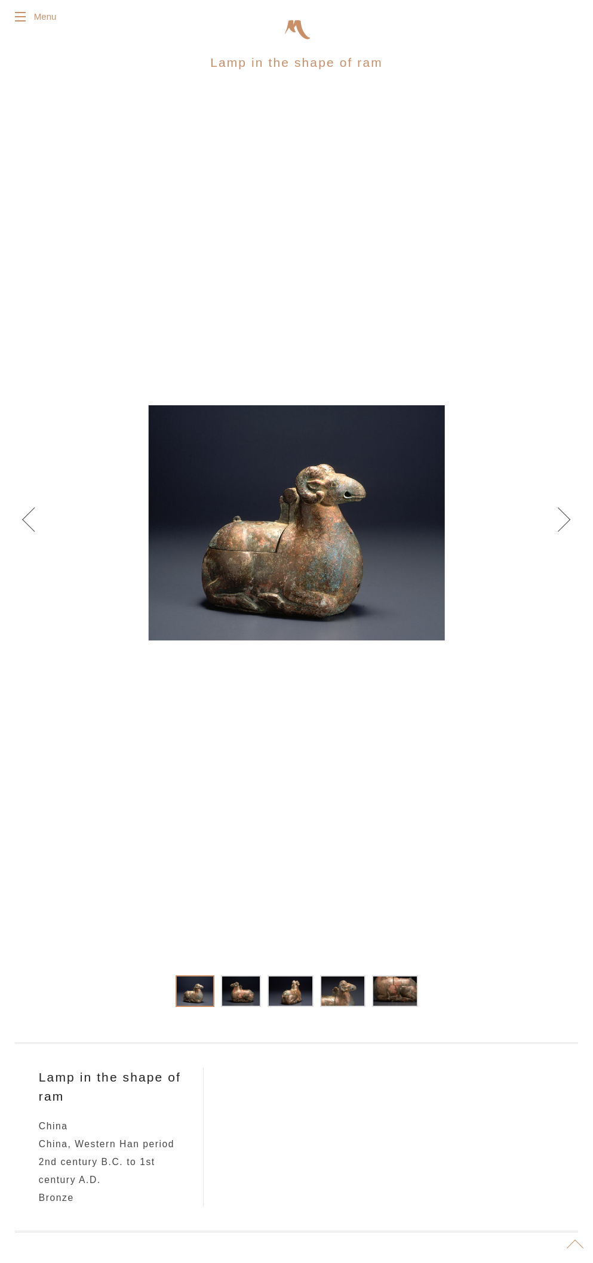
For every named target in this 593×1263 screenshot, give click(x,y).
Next (557, 526)
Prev (36, 526)
